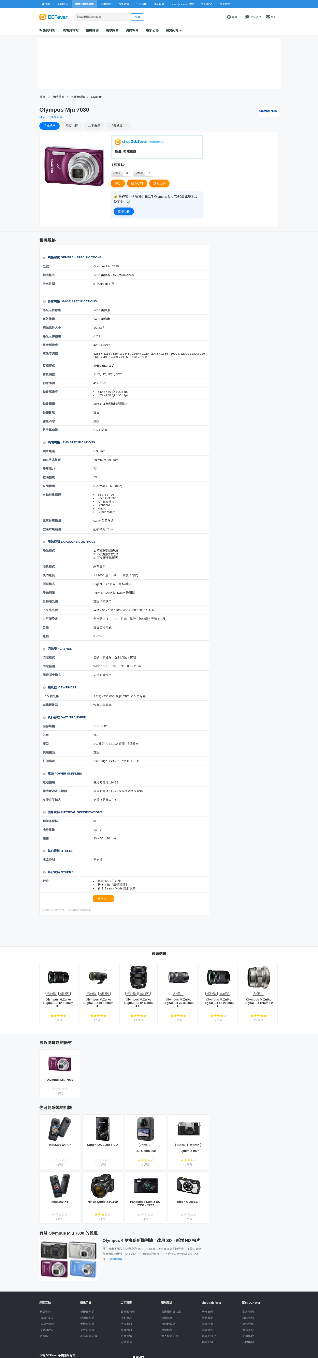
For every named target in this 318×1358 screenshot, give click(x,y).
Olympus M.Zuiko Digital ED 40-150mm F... (98, 1003)
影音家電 (126, 1336)
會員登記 (248, 1330)
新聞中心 (45, 1311)
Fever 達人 (46, 1317)
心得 (72, 125)
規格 (49, 125)
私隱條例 (248, 1342)
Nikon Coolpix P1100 (103, 1201)
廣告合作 (248, 1324)
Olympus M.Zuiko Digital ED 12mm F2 (258, 1001)
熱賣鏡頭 (207, 1330)
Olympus (96, 96)
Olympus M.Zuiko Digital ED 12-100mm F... (58, 1003)
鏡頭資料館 (71, 30)
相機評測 (92, 30)
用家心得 (152, 30)
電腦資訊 (126, 1330)
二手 (94, 125)
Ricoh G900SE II (188, 1201)
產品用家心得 (88, 1336)
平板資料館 (87, 1330)
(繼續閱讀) (115, 1259)
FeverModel (47, 1324)
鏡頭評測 (112, 30)
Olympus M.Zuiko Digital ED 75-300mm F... (178, 1003)
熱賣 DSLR (209, 1336)
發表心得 (56, 117)
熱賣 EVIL (208, 1342)
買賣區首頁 (128, 1311)
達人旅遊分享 (169, 1336)
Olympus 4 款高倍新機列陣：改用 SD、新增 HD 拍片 (151, 1240)
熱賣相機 (207, 1324)
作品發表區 (47, 1330)
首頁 (42, 96)
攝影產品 (126, 1317)
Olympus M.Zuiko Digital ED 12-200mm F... (219, 1003)
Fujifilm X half (189, 1151)
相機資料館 (47, 30)
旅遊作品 (167, 1330)
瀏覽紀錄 (174, 30)
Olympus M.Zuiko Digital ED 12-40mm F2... (138, 1003)
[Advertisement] (124, 930)
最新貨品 (207, 1317)
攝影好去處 (171, 1311)
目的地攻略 (168, 1324)
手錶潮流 (126, 1342)
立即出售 (124, 211)
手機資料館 (87, 1324)
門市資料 (207, 1311)
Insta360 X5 (60, 1201)
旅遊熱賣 (167, 1317)
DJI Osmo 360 (146, 1151)
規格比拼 (159, 183)
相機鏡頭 (58, 96)
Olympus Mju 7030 (59, 1079)
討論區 (44, 1336)
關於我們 (248, 1311)
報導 (118, 125)
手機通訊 (126, 1324)
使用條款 (248, 1336)
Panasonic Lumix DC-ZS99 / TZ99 (145, 1203)
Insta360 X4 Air (60, 1144)
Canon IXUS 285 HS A (102, 1144)
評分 (42, 117)
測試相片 (132, 30)
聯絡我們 (248, 1317)
